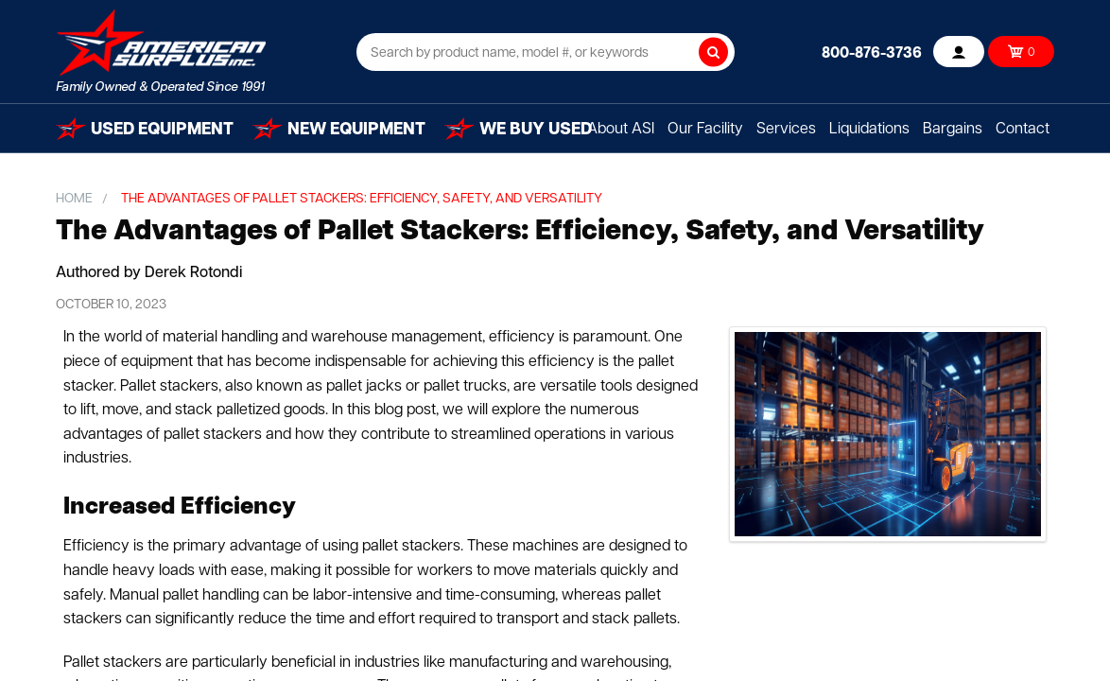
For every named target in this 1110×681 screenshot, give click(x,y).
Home (74, 199)
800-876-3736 (872, 53)
